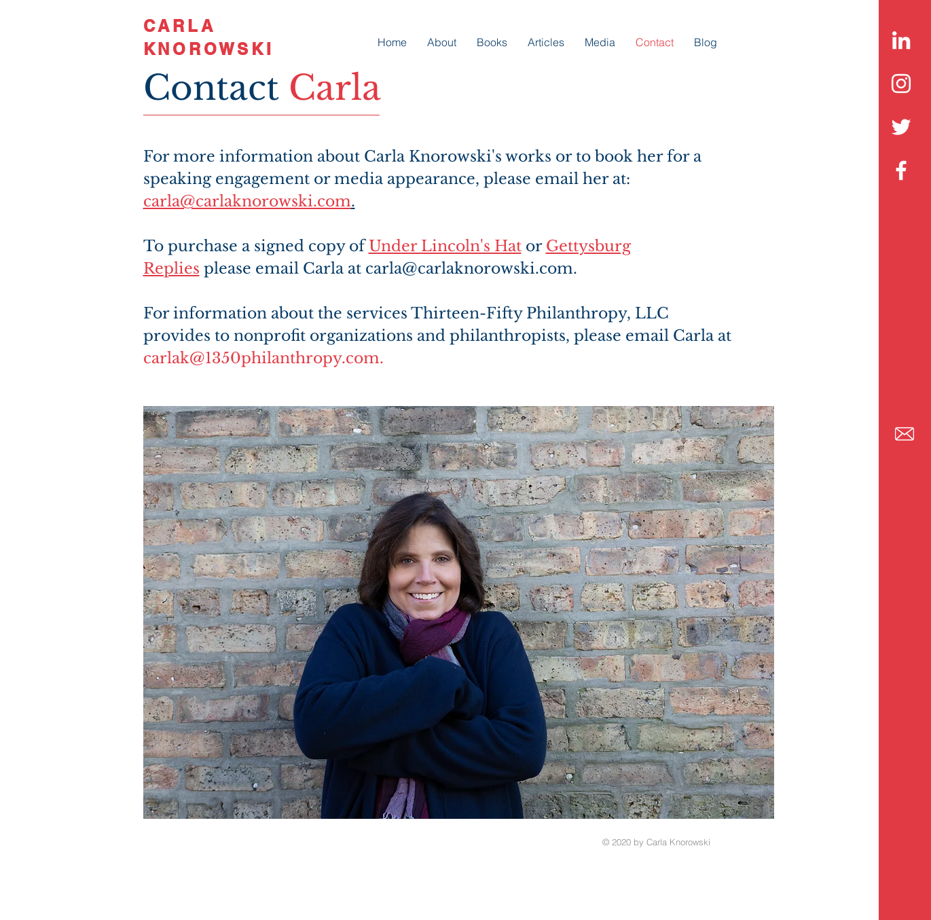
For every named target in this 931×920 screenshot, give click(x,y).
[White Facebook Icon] (901, 170)
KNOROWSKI (208, 48)
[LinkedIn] (901, 40)
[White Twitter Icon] (901, 127)
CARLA (179, 25)
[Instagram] (901, 83)
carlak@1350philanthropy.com (261, 358)
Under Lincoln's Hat (445, 246)
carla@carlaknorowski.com (247, 201)
